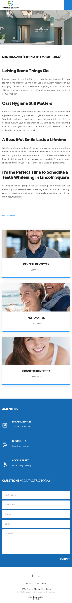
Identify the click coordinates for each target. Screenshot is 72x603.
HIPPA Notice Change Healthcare (36, 589)
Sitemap (29, 583)
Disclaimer (41, 583)
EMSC (36, 599)
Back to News (8, 216)
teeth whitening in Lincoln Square (43, 189)
